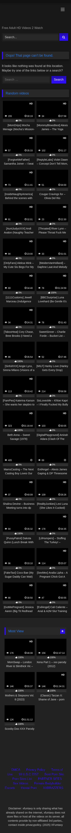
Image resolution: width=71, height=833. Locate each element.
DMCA (15, 769)
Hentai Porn (29, 787)
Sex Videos (20, 783)
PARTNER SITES (50, 778)
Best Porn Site (54, 774)
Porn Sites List (22, 778)
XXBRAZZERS (53, 787)
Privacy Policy (35, 769)
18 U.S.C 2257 (28, 774)
